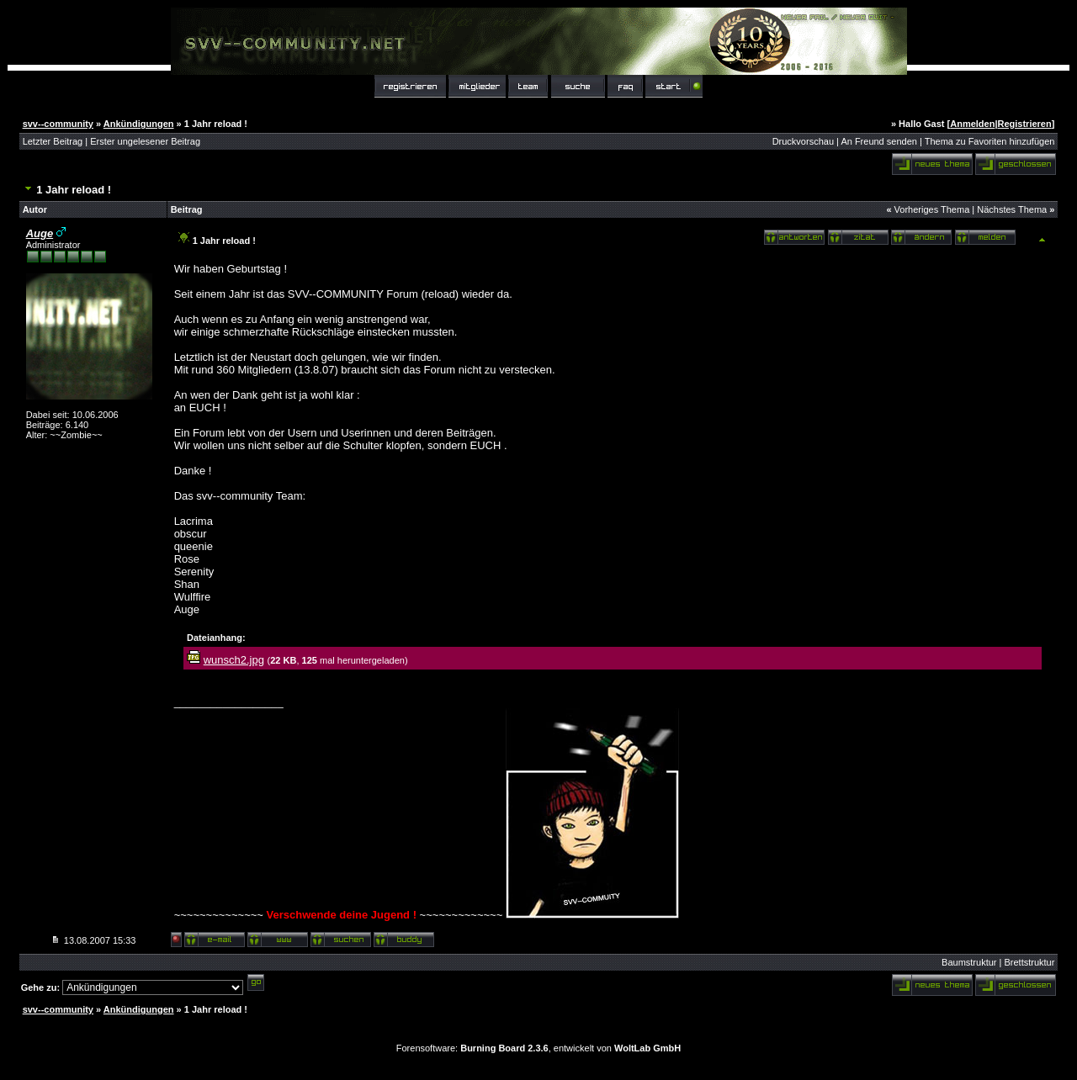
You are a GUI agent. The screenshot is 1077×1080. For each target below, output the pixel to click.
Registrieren (1025, 124)
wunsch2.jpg (234, 660)
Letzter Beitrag (53, 141)
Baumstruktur (969, 962)
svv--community (58, 124)
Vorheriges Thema (932, 209)
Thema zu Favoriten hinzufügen (990, 141)
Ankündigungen (138, 124)
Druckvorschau (803, 141)
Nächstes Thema (1012, 209)
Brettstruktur (1029, 962)
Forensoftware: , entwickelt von (538, 1048)
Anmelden (972, 124)
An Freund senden (879, 141)
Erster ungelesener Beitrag (145, 141)
